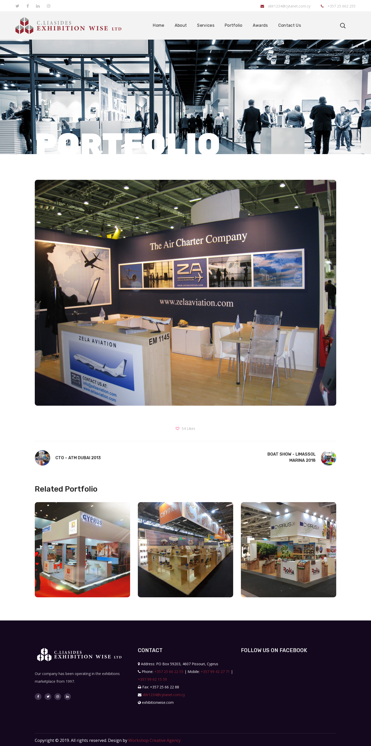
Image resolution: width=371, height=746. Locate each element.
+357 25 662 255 (338, 6)
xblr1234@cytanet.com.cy (285, 6)
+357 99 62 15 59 (152, 679)
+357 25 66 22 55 (168, 671)
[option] (82, 553)
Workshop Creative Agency (154, 740)
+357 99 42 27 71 (215, 671)
